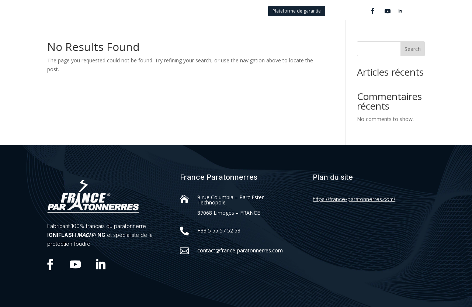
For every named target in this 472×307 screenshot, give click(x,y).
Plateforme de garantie (297, 11)
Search (413, 48)
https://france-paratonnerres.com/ (354, 199)
